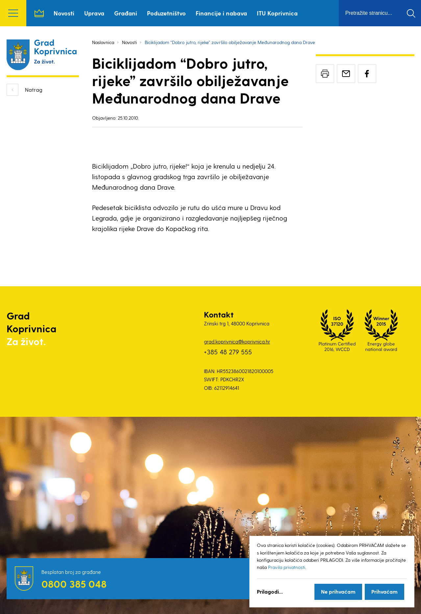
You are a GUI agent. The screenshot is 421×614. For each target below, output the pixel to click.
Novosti (64, 13)
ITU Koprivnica (277, 13)
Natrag (33, 89)
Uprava (94, 13)
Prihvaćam (384, 591)
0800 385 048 (74, 584)
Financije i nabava (221, 13)
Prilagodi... (270, 591)
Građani (125, 13)
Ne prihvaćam (338, 591)
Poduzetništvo (166, 13)
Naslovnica (39, 13)
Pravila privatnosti (286, 567)
